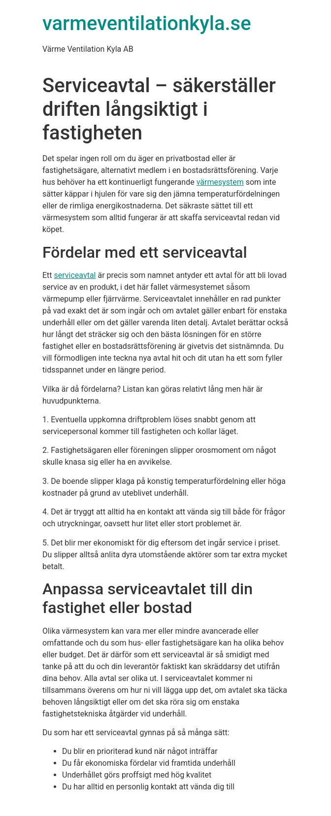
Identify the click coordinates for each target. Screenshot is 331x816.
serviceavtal (75, 275)
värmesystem (220, 182)
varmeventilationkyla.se (146, 23)
